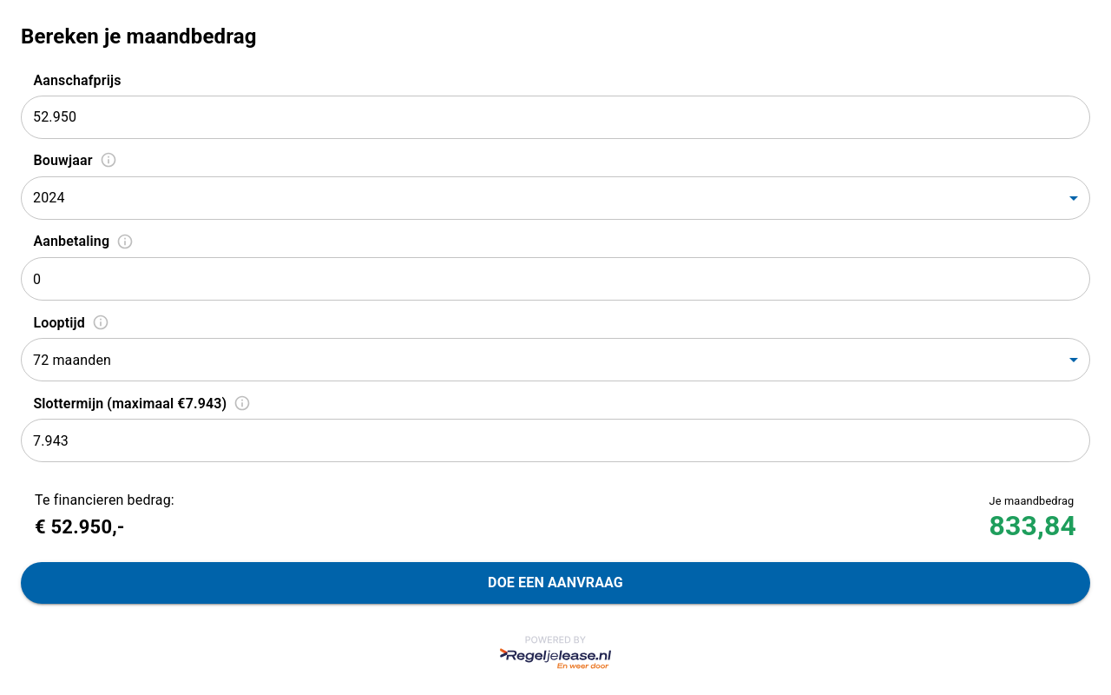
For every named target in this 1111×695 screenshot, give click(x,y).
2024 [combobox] (49, 197)
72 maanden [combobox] (72, 360)
